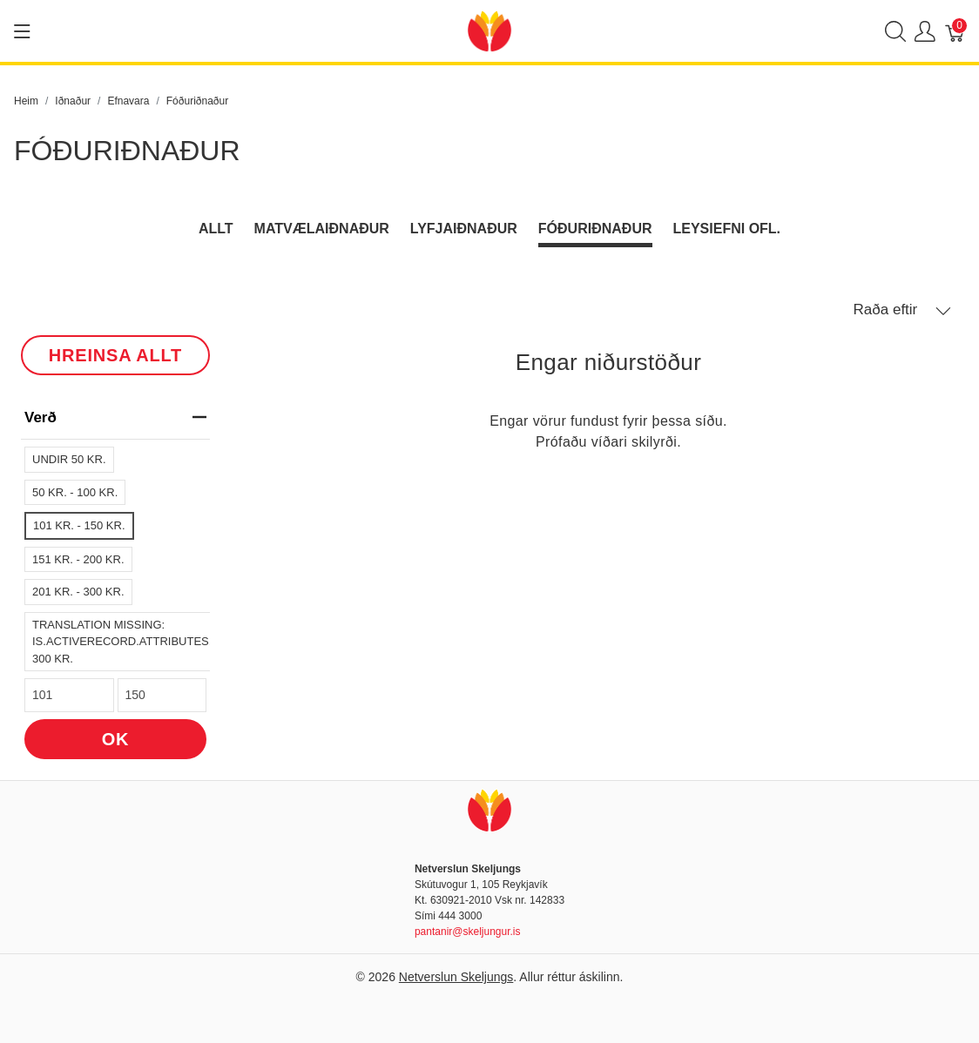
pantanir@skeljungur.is (468, 931)
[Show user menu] (925, 31)
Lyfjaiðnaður (463, 228)
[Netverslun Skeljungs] (489, 30)
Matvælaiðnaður (321, 228)
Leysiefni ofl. (727, 228)
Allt (216, 228)
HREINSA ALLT (115, 355)
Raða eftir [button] (902, 310)
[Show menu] (22, 31)
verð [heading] (115, 417)
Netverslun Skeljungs (456, 977)
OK (116, 739)
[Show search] (895, 31)
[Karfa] (955, 31)
